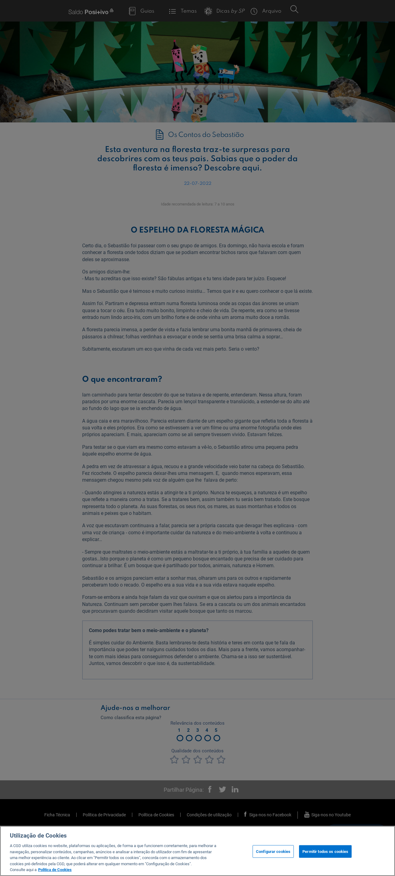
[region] (197, 851)
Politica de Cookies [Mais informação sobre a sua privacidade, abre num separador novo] (55, 869)
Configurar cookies (273, 851)
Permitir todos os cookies (325, 851)
